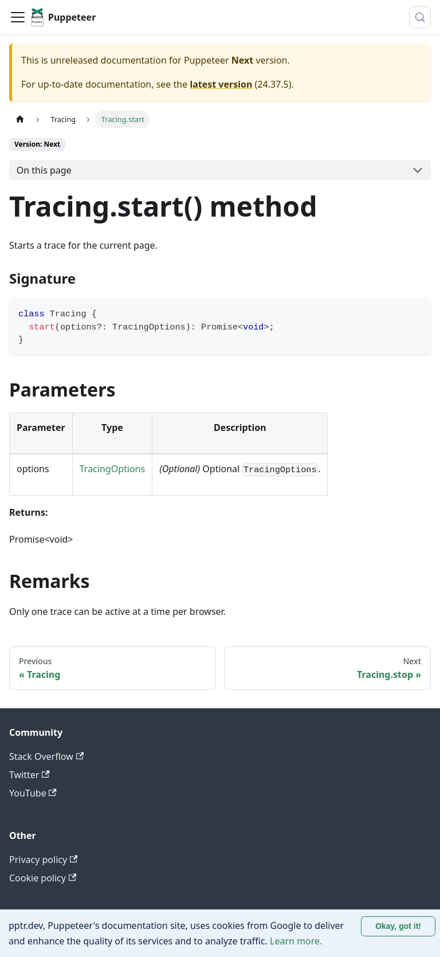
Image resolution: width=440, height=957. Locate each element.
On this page (44, 170)
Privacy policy (43, 859)
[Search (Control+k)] (420, 17)
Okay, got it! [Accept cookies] (398, 926)
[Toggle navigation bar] (17, 17)
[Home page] (20, 119)
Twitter (29, 774)
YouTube (33, 793)
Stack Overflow (46, 756)
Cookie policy (42, 878)
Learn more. (296, 941)
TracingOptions (112, 468)
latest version (221, 84)
